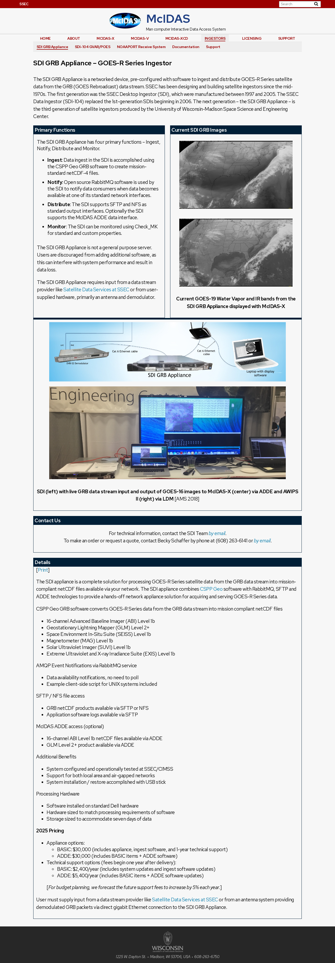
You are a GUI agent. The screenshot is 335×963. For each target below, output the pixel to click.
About (73, 38)
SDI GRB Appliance (52, 46)
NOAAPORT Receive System (141, 46)
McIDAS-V (140, 38)
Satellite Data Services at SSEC (96, 289)
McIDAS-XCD (176, 38)
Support (286, 38)
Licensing (252, 38)
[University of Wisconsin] (167, 951)
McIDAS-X (105, 38)
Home (45, 38)
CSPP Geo (211, 589)
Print (43, 570)
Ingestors (215, 38)
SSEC (23, 4)
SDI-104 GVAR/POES (92, 46)
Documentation (185, 46)
